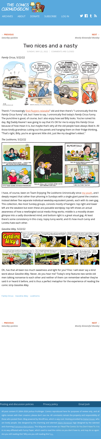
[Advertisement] (36, 312)
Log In (65, 16)
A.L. (51, 434)
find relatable (37, 110)
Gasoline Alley (21, 296)
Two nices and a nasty (50, 45)
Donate (35, 16)
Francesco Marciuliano (24, 426)
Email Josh (84, 404)
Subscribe (50, 16)
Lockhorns (35, 296)
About (21, 16)
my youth (87, 192)
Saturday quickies (10, 37)
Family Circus (7, 296)
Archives (7, 16)
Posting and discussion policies (17, 404)
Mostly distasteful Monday (87, 37)
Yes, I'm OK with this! (76, 428)
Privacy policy (50, 404)
